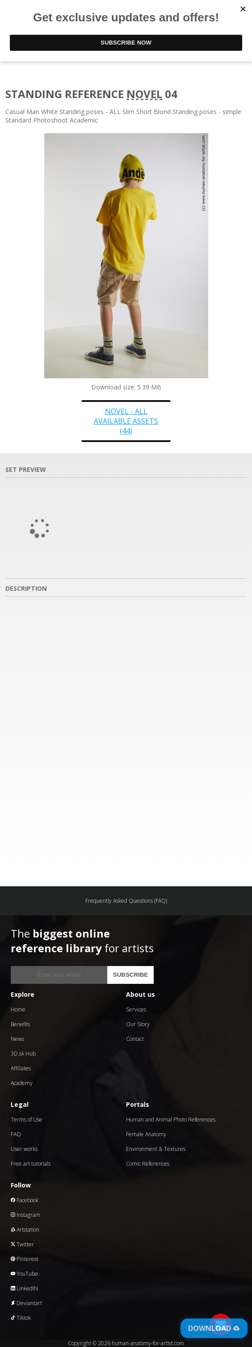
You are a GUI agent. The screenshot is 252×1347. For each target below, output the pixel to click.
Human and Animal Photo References (170, 1119)
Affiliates (21, 1068)
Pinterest (24, 1259)
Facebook (24, 1200)
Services (136, 1009)
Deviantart (26, 1303)
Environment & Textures (155, 1149)
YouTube (24, 1273)
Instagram (25, 1215)
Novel (144, 93)
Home (18, 1009)
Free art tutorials (30, 1163)
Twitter (22, 1244)
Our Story (138, 1024)
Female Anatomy (146, 1134)
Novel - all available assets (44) (126, 421)
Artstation (25, 1229)
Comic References (147, 1163)
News (17, 1039)
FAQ (16, 1134)
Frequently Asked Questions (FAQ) (126, 901)
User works (24, 1149)
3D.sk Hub (23, 1053)
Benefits (20, 1024)
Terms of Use (26, 1119)
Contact (135, 1039)
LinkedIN (24, 1288)
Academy (22, 1083)
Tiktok (21, 1318)
